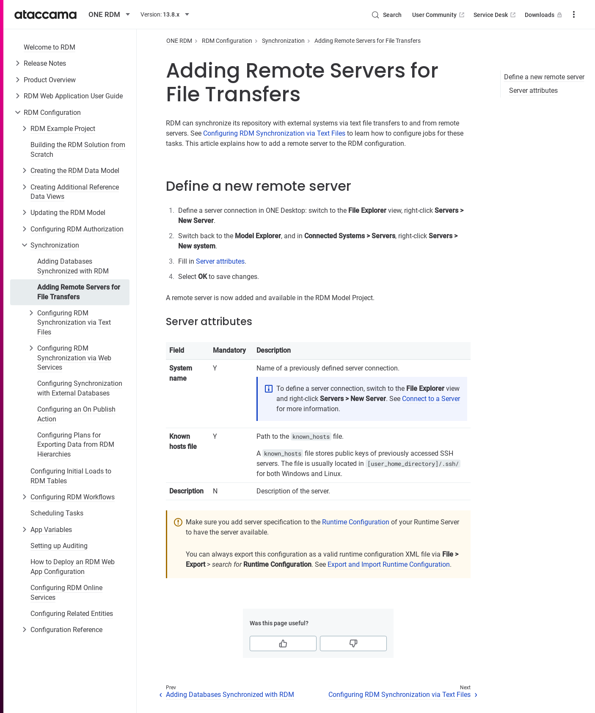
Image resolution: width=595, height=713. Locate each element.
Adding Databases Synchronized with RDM (73, 266)
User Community (439, 14)
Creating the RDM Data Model (74, 171)
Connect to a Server (431, 399)
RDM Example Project (62, 129)
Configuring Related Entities (71, 614)
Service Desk (495, 14)
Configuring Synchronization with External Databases (79, 388)
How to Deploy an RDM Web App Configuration (72, 566)
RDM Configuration (52, 113)
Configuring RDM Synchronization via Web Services (74, 357)
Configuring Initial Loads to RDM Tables (70, 476)
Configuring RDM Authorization (77, 229)
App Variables (51, 530)
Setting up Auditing (59, 546)
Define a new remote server (544, 77)
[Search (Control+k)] (386, 15)
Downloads (544, 14)
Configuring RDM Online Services (66, 592)
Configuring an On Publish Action (76, 414)
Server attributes (533, 90)
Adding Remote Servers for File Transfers (78, 292)
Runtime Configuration (355, 522)
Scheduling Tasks (56, 513)
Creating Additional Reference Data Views (74, 192)
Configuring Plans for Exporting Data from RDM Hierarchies (75, 444)
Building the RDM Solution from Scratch (77, 149)
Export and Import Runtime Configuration (389, 564)
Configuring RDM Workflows (72, 497)
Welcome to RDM (49, 47)
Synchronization (54, 245)
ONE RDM (179, 40)
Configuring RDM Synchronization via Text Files (74, 322)
